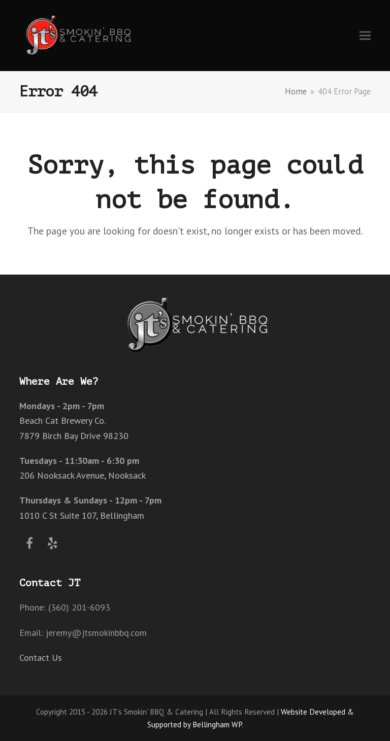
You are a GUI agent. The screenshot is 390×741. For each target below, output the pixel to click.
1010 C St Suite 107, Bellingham (81, 515)
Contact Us (40, 657)
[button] (365, 35)
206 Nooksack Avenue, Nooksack (82, 475)
